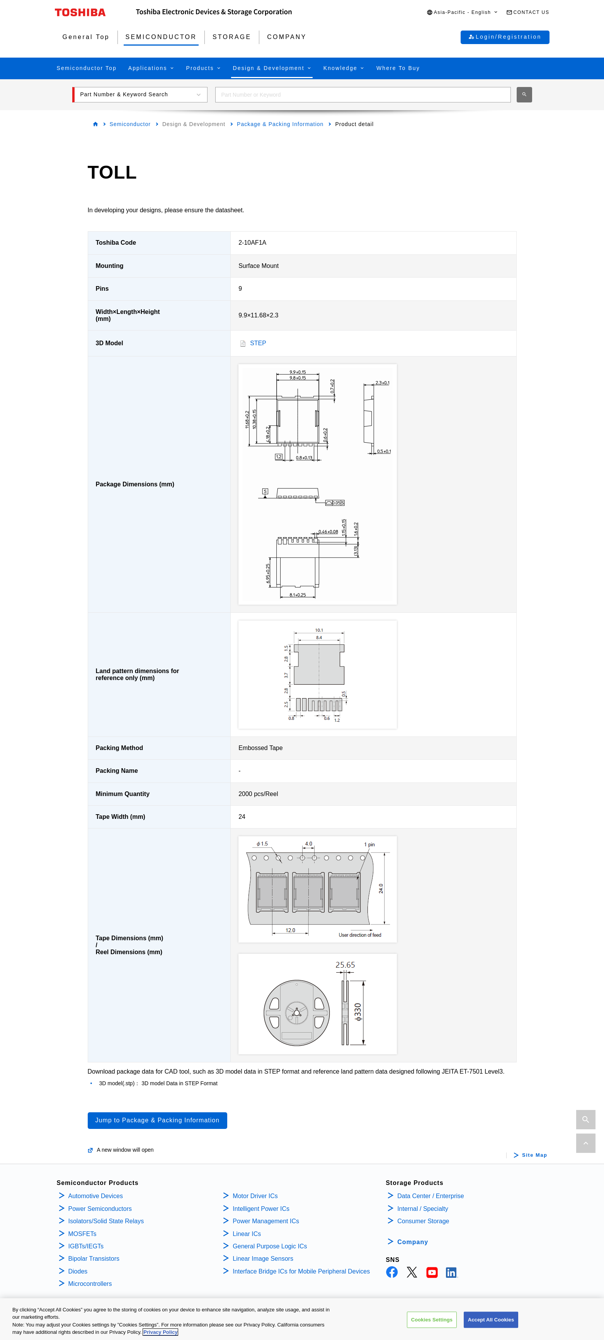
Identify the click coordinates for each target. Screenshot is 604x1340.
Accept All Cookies (491, 1320)
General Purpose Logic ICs (270, 1246)
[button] (462, 12)
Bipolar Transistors (94, 1258)
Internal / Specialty (422, 1208)
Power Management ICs (266, 1221)
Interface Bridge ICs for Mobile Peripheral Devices (301, 1271)
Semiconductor (130, 124)
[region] (302, 1319)
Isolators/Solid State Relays (106, 1221)
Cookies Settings (432, 1320)
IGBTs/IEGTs (86, 1246)
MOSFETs (82, 1234)
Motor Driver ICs (255, 1196)
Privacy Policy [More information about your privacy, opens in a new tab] (160, 1332)
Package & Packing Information (280, 124)
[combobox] (363, 94)
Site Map (534, 1155)
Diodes (78, 1271)
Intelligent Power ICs (261, 1208)
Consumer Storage (423, 1221)
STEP (258, 343)
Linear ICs (247, 1234)
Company (412, 1242)
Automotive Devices (95, 1196)
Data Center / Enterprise (430, 1196)
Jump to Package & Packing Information (157, 1120)
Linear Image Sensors (263, 1258)
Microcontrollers (90, 1283)
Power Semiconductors (100, 1208)
